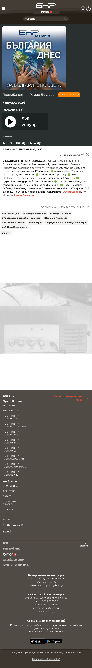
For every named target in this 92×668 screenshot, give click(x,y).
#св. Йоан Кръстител (14, 227)
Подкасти (10, 481)
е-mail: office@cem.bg (46, 608)
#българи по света (60, 213)
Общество (9, 491)
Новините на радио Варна (11, 441)
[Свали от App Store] (38, 641)
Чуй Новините (13, 401)
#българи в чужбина (34, 213)
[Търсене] (65, 19)
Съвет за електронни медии (71, 398)
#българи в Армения (13, 222)
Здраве (7, 496)
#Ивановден (35, 222)
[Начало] (46, 5)
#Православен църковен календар (21, 218)
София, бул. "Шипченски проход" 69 (46, 597)
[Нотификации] (83, 8)
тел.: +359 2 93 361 (46, 582)
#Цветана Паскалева (55, 218)
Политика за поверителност (66, 652)
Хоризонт (9, 405)
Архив (7, 531)
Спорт (6, 514)
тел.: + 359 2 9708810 (46, 601)
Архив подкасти (13, 525)
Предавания (12, 95)
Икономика (10, 486)
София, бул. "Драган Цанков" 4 (46, 578)
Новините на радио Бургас (11, 433)
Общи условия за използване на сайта (29, 652)
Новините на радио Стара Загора (15, 465)
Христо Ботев (11, 410)
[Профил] (88, 8)
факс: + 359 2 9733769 (46, 604)
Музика (7, 519)
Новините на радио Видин (11, 449)
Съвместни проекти (10, 503)
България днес (13, 110)
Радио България (43, 95)
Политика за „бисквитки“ (46, 659)
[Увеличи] (83, 154)
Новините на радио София (11, 417)
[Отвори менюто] (3, 8)
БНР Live (8, 396)
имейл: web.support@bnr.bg (46, 585)
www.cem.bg (46, 611)
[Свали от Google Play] (54, 641)
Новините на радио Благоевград (14, 425)
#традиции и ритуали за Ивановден (66, 222)
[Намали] (87, 154)
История (8, 509)
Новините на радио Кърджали (13, 457)
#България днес (11, 213)
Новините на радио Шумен (11, 473)
